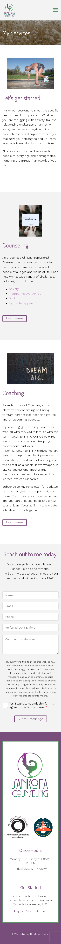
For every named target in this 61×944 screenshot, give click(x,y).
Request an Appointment (31, 911)
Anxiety (14, 289)
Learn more (14, 318)
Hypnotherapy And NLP (25, 303)
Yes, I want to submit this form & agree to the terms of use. (31, 705)
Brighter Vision (39, 934)
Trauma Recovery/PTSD (25, 293)
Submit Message (30, 719)
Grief (12, 298)
